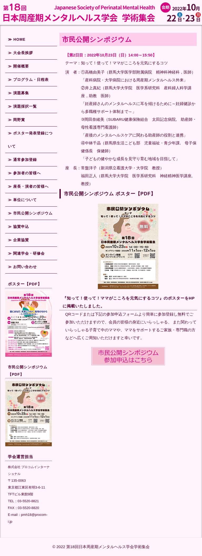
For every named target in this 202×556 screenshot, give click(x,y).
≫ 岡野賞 (16, 120)
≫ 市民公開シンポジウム (30, 213)
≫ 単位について (22, 200)
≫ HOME (17, 39)
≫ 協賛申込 (18, 226)
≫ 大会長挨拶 (20, 53)
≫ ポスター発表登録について (30, 139)
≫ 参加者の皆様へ (24, 173)
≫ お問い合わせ (22, 267)
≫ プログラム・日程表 (28, 79)
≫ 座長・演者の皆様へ (28, 186)
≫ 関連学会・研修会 (26, 253)
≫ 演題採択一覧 (22, 106)
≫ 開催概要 (18, 66)
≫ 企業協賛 (18, 240)
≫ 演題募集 (18, 93)
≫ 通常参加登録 (22, 160)
